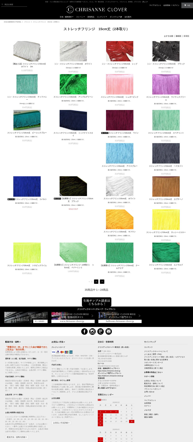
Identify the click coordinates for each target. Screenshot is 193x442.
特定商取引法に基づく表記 (154, 358)
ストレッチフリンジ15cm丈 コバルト (120, 169)
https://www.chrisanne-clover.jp (109, 342)
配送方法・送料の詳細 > (17, 409)
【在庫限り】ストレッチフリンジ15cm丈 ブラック (166, 169)
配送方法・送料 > (13, 313)
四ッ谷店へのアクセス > (107, 360)
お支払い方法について (152, 352)
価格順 (178, 36)
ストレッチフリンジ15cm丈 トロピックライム (27, 237)
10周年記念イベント (152, 337)
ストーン (80, 17)
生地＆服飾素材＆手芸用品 (12, 22)
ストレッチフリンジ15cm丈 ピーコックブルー (27, 133)
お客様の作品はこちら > (153, 344)
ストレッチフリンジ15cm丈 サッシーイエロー (166, 204)
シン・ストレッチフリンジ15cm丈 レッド (120, 64)
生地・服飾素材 (67, 17)
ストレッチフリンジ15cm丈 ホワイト (27, 203)
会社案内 (128, 17)
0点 (187, 5)
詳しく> (145, 1)
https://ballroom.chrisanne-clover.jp (110, 347)
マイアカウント (155, 5)
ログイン (176, 5)
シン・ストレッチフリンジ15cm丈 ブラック (166, 64)
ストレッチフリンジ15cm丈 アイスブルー (27, 169)
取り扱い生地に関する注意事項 (156, 331)
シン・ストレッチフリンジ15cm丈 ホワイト (73, 64)
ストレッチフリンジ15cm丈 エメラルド (166, 236)
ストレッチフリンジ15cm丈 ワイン (120, 133)
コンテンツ (102, 17)
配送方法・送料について (153, 355)
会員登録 (166, 5)
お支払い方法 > (58, 313)
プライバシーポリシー (152, 361)
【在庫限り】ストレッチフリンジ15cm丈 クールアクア (119, 238)
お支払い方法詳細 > (61, 394)
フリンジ (27, 22)
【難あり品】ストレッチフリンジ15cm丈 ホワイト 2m (28, 65)
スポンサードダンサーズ (153, 334)
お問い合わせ (149, 363)
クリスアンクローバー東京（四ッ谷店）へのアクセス (164, 329)
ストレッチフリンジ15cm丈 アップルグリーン (73, 97)
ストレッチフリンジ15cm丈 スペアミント (166, 133)
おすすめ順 (168, 36)
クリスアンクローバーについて (156, 323)
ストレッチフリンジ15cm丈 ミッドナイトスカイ (73, 134)
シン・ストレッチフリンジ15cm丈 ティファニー (27, 98)
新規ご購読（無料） (151, 386)
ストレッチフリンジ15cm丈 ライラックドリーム (166, 98)
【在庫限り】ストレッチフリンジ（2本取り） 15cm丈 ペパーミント (73, 237)
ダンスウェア (116, 17)
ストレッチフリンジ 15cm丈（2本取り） (47, 22)
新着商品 (91, 17)
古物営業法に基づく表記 (153, 340)
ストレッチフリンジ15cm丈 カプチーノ (73, 204)
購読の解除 (148, 389)
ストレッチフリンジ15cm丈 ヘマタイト (73, 169)
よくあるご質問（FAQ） (153, 326)
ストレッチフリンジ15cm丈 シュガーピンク (119, 97)
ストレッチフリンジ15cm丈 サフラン (120, 203)
